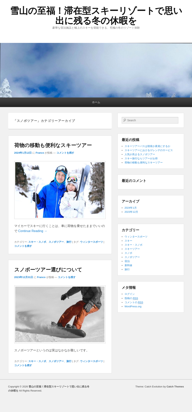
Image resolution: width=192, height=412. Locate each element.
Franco (40, 152)
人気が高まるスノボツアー (140, 154)
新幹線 (128, 265)
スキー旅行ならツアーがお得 (141, 158)
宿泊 (127, 261)
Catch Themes (175, 386)
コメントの (134, 302)
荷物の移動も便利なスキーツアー (53, 145)
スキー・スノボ (37, 241)
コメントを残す (65, 152)
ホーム (96, 102)
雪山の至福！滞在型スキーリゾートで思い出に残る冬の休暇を (96, 16)
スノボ (128, 253)
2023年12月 (131, 211)
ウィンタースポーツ (91, 241)
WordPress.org (133, 306)
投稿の (131, 298)
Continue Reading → (32, 231)
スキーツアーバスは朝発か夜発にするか (147, 146)
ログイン (130, 293)
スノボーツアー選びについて (48, 270)
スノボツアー (56, 241)
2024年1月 (131, 207)
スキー (128, 240)
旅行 (68, 241)
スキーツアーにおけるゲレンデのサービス (149, 150)
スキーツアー (132, 248)
